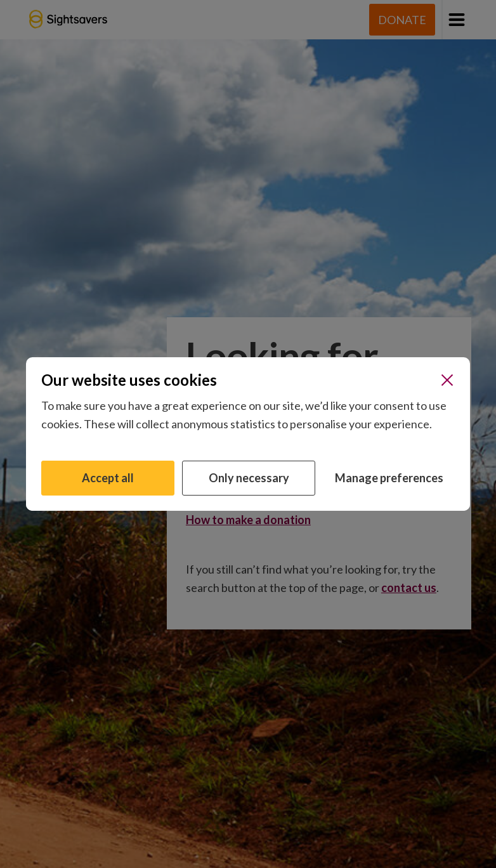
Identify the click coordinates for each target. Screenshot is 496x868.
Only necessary (249, 478)
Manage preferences (389, 478)
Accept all (108, 478)
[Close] (447, 380)
